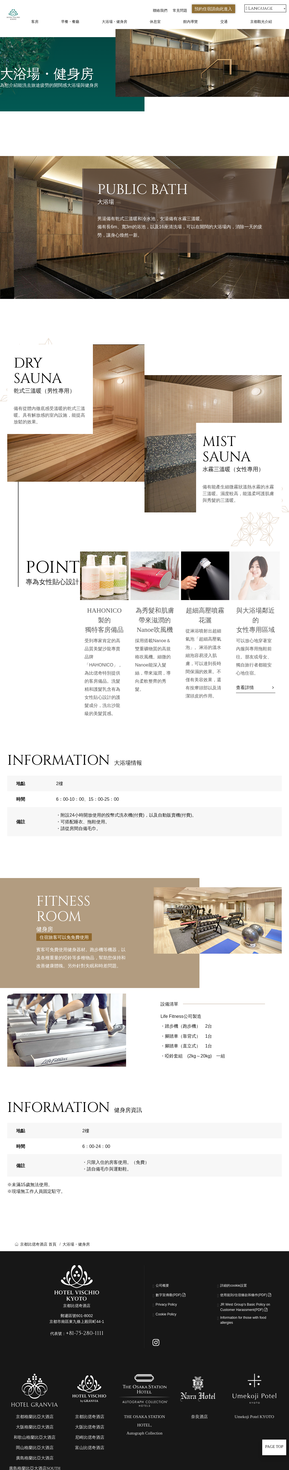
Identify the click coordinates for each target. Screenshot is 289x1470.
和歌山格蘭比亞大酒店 (35, 1457)
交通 (224, 22)
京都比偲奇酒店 (89, 1437)
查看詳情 (245, 687)
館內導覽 (190, 22)
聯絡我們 (160, 10)
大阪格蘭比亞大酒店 (35, 1447)
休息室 (155, 22)
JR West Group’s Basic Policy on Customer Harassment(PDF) (243, 1319)
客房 (34, 22)
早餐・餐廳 (70, 22)
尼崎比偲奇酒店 (89, 1457)
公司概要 (165, 1286)
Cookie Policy (169, 1315)
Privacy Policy (170, 1305)
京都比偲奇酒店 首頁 (38, 1244)
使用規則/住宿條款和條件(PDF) (245, 1299)
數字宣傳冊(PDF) (175, 1295)
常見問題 (180, 10)
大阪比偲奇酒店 (89, 1447)
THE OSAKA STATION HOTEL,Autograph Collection (144, 1445)
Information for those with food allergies (245, 1338)
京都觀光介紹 (261, 22)
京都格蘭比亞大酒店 (35, 1437)
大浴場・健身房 (114, 22)
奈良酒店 (199, 1437)
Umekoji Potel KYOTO (254, 1437)
